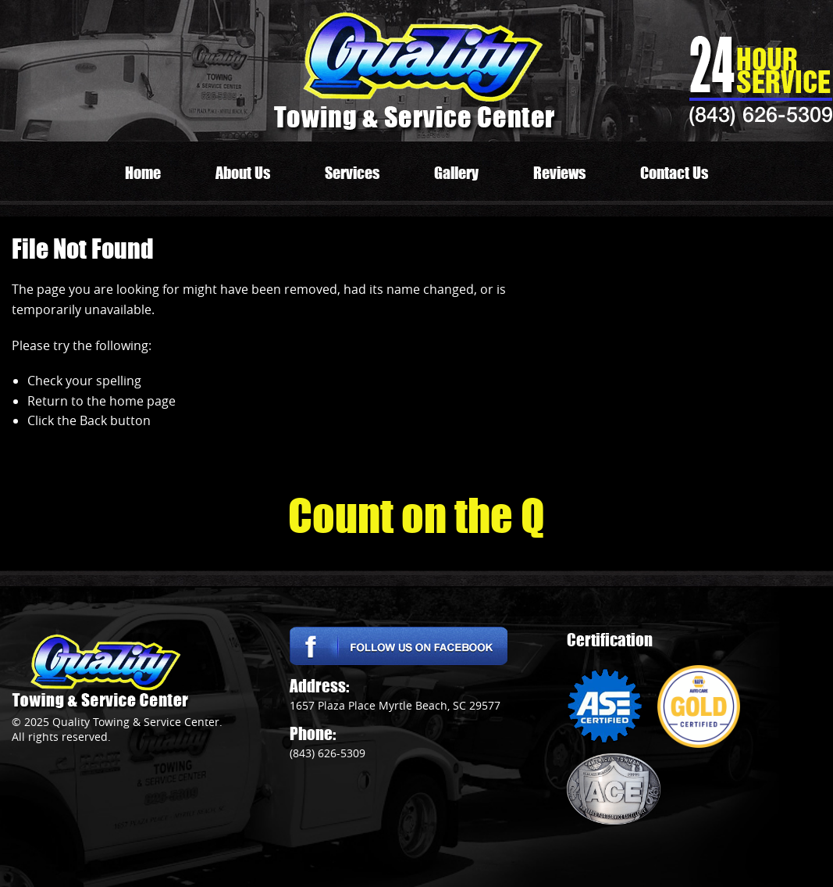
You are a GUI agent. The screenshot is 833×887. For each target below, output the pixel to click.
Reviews (559, 172)
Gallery (456, 172)
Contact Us (674, 172)
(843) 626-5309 (761, 114)
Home (143, 172)
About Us (242, 172)
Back (93, 420)
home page (142, 401)
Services (352, 172)
